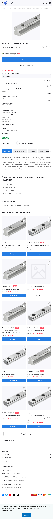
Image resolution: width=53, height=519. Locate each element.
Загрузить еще (26, 434)
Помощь (4, 461)
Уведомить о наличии (26, 65)
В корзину (26, 60)
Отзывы (32, 151)
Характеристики (20, 151)
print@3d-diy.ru (7, 477)
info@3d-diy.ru (6, 473)
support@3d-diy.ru (7, 480)
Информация (6, 457)
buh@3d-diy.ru (6, 484)
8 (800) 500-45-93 (7, 470)
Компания (5, 454)
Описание (6, 151)
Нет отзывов (9, 47)
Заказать (39, 295)
